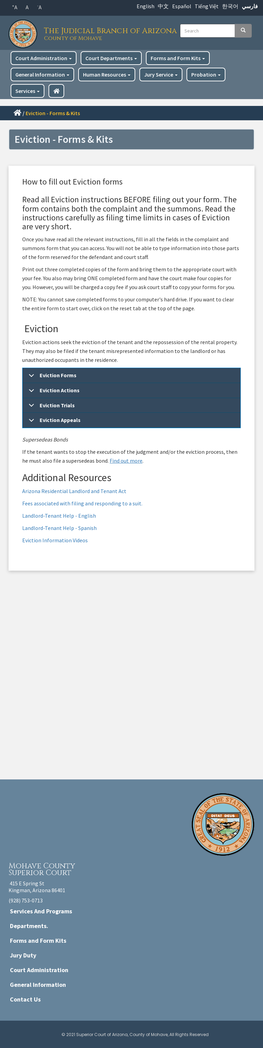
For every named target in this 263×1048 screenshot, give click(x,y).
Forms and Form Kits (178, 58)
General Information (42, 74)
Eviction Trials (50, 407)
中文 (163, 6)
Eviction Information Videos (55, 540)
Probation (206, 74)
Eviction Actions (53, 392)
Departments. (29, 926)
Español (181, 6)
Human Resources (106, 74)
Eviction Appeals (53, 422)
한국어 (230, 6)
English (145, 6)
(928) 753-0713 (26, 900)
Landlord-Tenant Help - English (59, 515)
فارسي (250, 6)
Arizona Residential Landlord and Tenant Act (74, 491)
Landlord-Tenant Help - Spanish (59, 528)
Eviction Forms (51, 377)
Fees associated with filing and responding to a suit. (82, 503)
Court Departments (111, 58)
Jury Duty (23, 955)
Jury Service (161, 74)
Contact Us (25, 999)
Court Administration (43, 58)
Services (27, 90)
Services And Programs (41, 911)
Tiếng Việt (207, 6)
